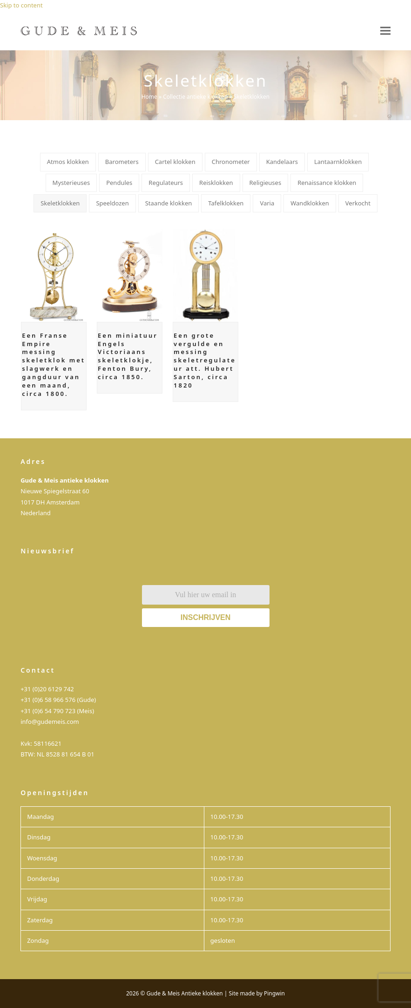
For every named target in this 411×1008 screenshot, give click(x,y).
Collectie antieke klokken (195, 97)
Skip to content (21, 5)
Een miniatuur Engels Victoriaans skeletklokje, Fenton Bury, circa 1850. (128, 356)
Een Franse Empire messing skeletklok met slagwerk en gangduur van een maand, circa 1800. (53, 364)
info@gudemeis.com (49, 721)
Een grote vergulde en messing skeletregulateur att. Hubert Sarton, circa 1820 (205, 360)
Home (149, 97)
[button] (385, 30)
